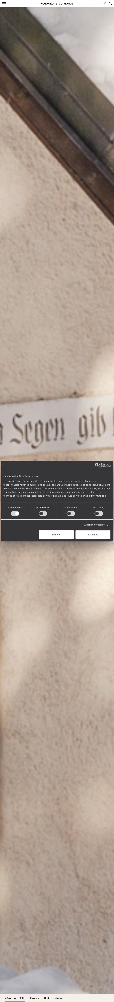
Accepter (93, 534)
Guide (47, 997)
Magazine (59, 997)
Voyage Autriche (15, 997)
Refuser (56, 534)
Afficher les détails (94, 524)
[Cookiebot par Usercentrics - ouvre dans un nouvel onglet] (97, 465)
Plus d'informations (94, 495)
